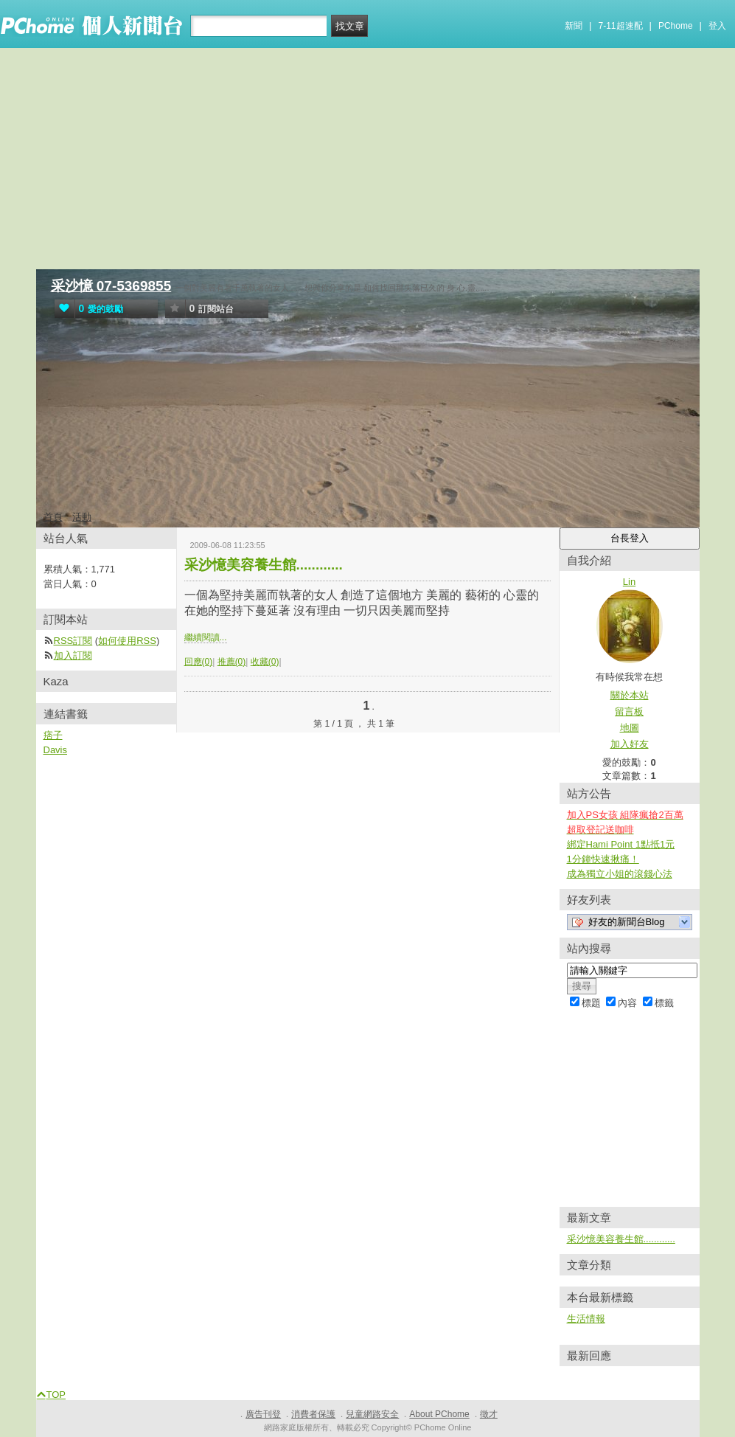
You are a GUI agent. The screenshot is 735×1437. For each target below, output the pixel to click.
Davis (55, 749)
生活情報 (586, 1318)
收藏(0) (265, 662)
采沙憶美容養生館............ (263, 564)
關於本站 (629, 695)
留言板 (629, 711)
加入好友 (629, 743)
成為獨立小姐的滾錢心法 (619, 873)
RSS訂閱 (73, 640)
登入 (717, 26)
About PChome (439, 1414)
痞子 (53, 735)
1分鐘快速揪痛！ (603, 859)
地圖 (629, 727)
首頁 (53, 516)
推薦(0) (231, 662)
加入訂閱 (73, 655)
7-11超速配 (621, 26)
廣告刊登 (263, 1414)
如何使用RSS (127, 640)
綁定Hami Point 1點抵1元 (621, 844)
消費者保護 (313, 1414)
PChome (675, 26)
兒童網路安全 (372, 1414)
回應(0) (198, 662)
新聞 (573, 26)
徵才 (489, 1414)
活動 (81, 516)
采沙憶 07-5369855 (111, 286)
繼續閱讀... (205, 637)
